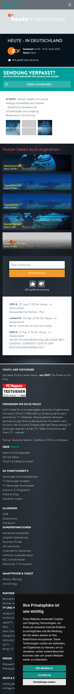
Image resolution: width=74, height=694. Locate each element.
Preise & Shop (11, 494)
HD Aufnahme (11, 546)
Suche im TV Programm (16, 490)
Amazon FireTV (11, 613)
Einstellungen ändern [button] (44, 682)
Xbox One (8, 631)
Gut (32, 284)
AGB (5, 514)
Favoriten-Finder (12, 542)
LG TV (6, 644)
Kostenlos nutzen (13, 499)
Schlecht (41, 284)
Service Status (11, 457)
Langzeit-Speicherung (15, 537)
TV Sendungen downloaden (18, 485)
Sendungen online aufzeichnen (20, 476)
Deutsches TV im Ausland (17, 564)
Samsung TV (10, 640)
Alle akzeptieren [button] (44, 668)
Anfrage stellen (11, 688)
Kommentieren (37, 273)
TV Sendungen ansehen (16, 481)
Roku (5, 627)
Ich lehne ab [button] (44, 675)
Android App (10, 584)
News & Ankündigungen (16, 452)
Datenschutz (10, 518)
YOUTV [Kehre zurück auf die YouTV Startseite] (11, 4)
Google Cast (10, 635)
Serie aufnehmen (39, 84)
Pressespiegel (10, 668)
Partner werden (12, 603)
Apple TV (8, 622)
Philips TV (8, 649)
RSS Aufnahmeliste (14, 559)
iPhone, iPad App (12, 579)
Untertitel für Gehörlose (17, 551)
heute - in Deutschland (35, 41)
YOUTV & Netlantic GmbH (18, 461)
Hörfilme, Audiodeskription (18, 555)
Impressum (9, 523)
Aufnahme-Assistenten (16, 533)
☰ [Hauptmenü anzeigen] (69, 4)
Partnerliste (9, 599)
